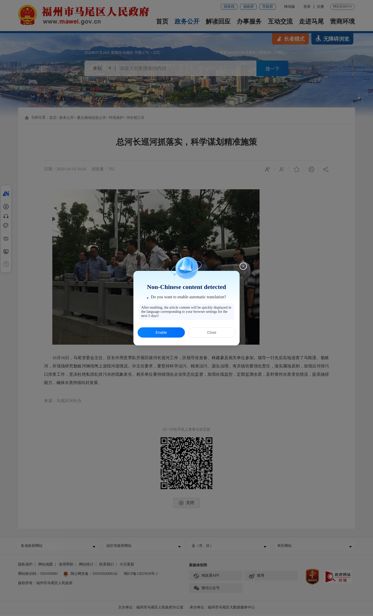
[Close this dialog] (243, 266)
